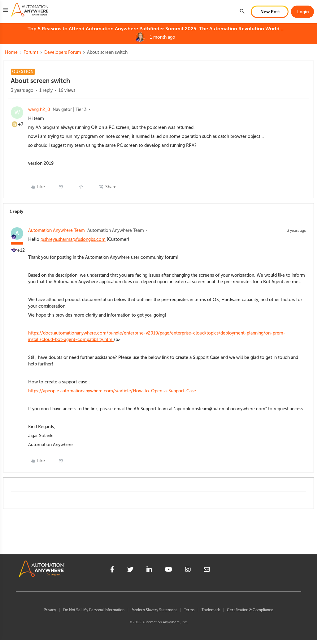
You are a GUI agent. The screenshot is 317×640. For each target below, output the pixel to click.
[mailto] (207, 570)
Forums (31, 52)
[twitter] (130, 570)
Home (11, 52)
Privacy (50, 610)
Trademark (211, 610)
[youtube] (168, 570)
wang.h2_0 (39, 109)
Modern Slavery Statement (154, 610)
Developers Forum (62, 52)
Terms (189, 610)
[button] (5, 11)
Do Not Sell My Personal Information (93, 610)
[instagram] (188, 570)
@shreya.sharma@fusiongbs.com (73, 239)
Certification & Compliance (250, 610)
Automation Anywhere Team (56, 230)
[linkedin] (149, 570)
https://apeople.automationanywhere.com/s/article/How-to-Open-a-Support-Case (112, 391)
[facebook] (112, 570)
